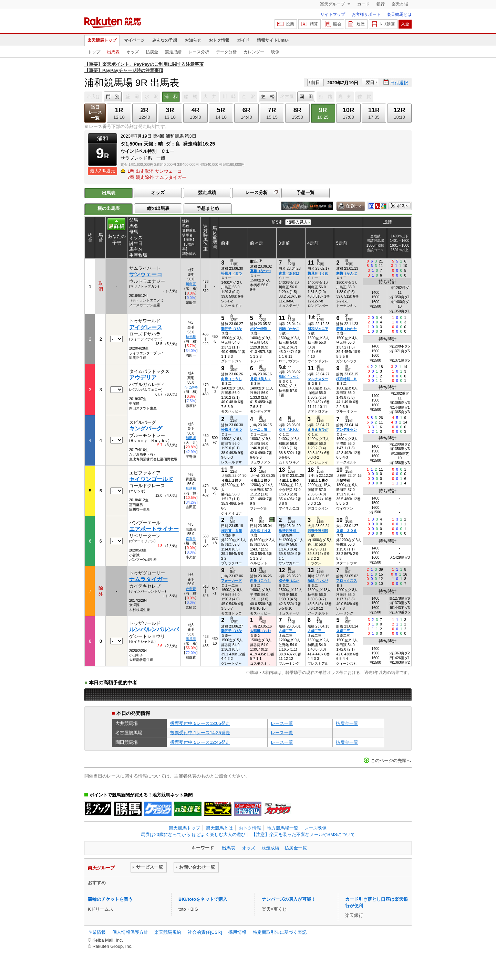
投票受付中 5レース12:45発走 (200, 742)
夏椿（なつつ (260, 271)
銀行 (380, 4)
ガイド (243, 40)
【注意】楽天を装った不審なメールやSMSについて (303, 834)
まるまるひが (318, 429)
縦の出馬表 (158, 208)
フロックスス (346, 580)
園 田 (306, 96)
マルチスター (318, 379)
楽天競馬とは (399, 14)
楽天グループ (333, 4)
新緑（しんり (318, 580)
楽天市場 (400, 4)
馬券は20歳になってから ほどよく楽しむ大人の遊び (193, 834)
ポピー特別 (260, 329)
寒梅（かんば (346, 273)
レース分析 (198, 52)
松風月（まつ (231, 273)
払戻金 (152, 52)
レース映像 (315, 828)
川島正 (191, 284)
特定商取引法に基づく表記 (280, 932)
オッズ (132, 52)
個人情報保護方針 (130, 932)
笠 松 (268, 96)
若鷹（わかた (346, 329)
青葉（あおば (289, 273)
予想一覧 (305, 192)
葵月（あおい (289, 429)
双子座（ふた (289, 580)
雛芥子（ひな (231, 329)
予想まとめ (208, 208)
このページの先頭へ (391, 760)
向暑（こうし (231, 379)
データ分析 (226, 52)
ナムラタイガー (148, 579)
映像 (275, 52)
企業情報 (97, 932)
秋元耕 (191, 337)
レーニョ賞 (260, 429)
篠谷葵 (191, 639)
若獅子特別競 (318, 531)
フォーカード (231, 580)
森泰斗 (191, 538)
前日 (315, 82)
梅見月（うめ (318, 273)
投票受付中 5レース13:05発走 (200, 723)
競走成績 (173, 52)
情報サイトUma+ (273, 40)
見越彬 (191, 488)
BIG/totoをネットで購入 (202, 899)
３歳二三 (287, 631)
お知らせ (193, 40)
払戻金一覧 (347, 723)
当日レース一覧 (95, 113)
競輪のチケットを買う (110, 899)
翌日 (369, 82)
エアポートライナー (154, 529)
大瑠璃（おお (260, 631)
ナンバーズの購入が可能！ (289, 899)
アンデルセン (346, 429)
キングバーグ (145, 428)
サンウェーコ (145, 274)
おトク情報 (219, 40)
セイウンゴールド (151, 479)
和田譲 (191, 438)
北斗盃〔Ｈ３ (260, 531)
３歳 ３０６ (346, 531)
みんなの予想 (164, 40)
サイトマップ (332, 14)
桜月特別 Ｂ (346, 379)
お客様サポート (366, 14)
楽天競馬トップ (101, 40)
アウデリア (143, 378)
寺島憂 (191, 589)
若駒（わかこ (289, 329)
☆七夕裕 (191, 387)
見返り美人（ (260, 379)
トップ (94, 52)
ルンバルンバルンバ (154, 629)
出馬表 (113, 52)
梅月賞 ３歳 (231, 531)
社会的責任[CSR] (205, 932)
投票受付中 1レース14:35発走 (200, 732)
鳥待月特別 (289, 531)
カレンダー (254, 52)
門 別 (113, 96)
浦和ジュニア (318, 329)
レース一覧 (282, 723)
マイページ (134, 40)
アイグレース (145, 327)
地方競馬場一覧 (282, 828)
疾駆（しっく (289, 376)
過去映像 (272, 520)
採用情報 (237, 932)
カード (363, 4)
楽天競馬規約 (167, 932)
